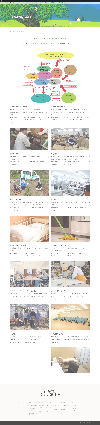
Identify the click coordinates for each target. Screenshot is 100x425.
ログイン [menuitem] (5, 1)
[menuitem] (1, 1)
